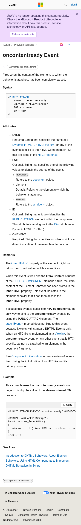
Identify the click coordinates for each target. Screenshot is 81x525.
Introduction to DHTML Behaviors (26, 455)
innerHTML (18, 263)
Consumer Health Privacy (32, 514)
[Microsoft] (40, 4)
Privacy (7, 514)
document (39, 179)
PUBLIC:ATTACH (19, 97)
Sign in (74, 4)
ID (55, 224)
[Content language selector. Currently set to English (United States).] (20, 493)
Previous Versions (24, 44)
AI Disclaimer (10, 509)
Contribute (63, 509)
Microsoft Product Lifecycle (39, 19)
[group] (41, 423)
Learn (7, 44)
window (37, 204)
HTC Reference (47, 154)
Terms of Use (60, 514)
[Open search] (65, 5)
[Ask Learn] (61, 45)
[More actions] (75, 45)
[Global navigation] (3, 5)
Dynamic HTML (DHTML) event (32, 144)
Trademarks (9, 520)
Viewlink (60, 333)
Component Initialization (26, 356)
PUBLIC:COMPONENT (28, 281)
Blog (48, 509)
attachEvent (13, 323)
